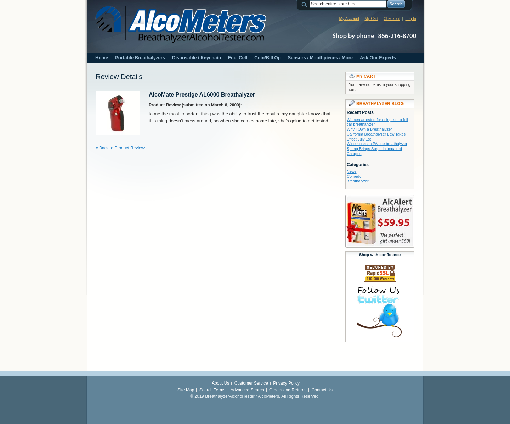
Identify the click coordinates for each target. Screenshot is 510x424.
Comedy (354, 176)
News (352, 171)
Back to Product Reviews (121, 147)
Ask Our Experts (378, 57)
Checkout (392, 18)
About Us (220, 383)
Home (101, 57)
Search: (305, 4)
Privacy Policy (286, 383)
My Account (349, 18)
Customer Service (251, 383)
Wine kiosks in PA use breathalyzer (377, 144)
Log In (410, 18)
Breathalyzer (358, 181)
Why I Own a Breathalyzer (369, 129)
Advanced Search (247, 389)
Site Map (185, 389)
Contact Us (322, 389)
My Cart (371, 18)
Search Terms (212, 389)
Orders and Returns (287, 389)
